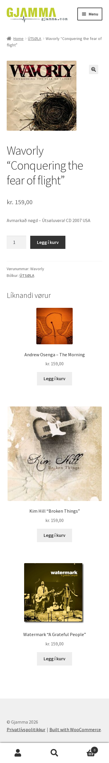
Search (54, 753)
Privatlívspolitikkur (26, 729)
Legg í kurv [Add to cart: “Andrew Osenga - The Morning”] (54, 378)
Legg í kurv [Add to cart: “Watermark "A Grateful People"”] (54, 658)
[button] (93, 69)
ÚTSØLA (34, 38)
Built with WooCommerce (75, 729)
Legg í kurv (48, 242)
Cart (85, 749)
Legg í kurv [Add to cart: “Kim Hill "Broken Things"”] (54, 535)
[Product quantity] (16, 242)
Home (18, 38)
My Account (18, 753)
